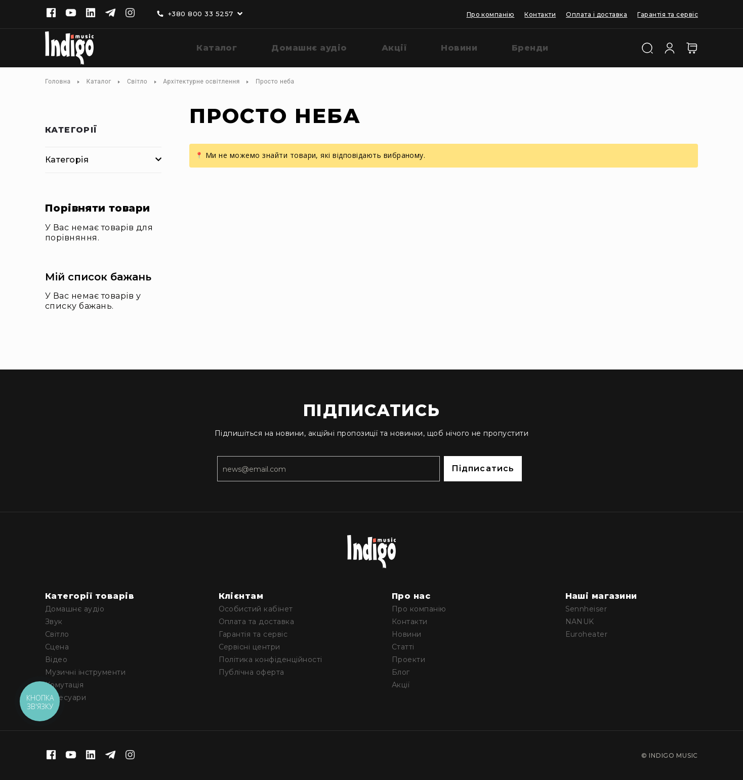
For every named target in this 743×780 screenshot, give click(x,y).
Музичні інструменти (85, 672)
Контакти (540, 14)
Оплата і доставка (596, 14)
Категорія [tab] (67, 160)
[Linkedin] (91, 14)
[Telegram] (110, 14)
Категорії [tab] (71, 130)
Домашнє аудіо (74, 608)
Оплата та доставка (257, 621)
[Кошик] (692, 48)
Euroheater (586, 634)
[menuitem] (209, 48)
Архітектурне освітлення (201, 81)
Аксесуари (65, 697)
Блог (401, 672)
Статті (403, 646)
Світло (137, 81)
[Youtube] (71, 14)
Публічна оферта (251, 672)
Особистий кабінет (256, 608)
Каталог (99, 81)
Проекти (408, 659)
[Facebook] (51, 14)
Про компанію (491, 14)
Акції (400, 684)
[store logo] (69, 48)
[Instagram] (130, 14)
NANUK (579, 621)
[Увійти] (670, 47)
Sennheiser (586, 608)
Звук (54, 621)
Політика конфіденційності (270, 659)
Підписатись (482, 468)
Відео (56, 659)
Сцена (57, 646)
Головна (58, 81)
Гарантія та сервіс (667, 14)
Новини (407, 634)
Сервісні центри (249, 646)
